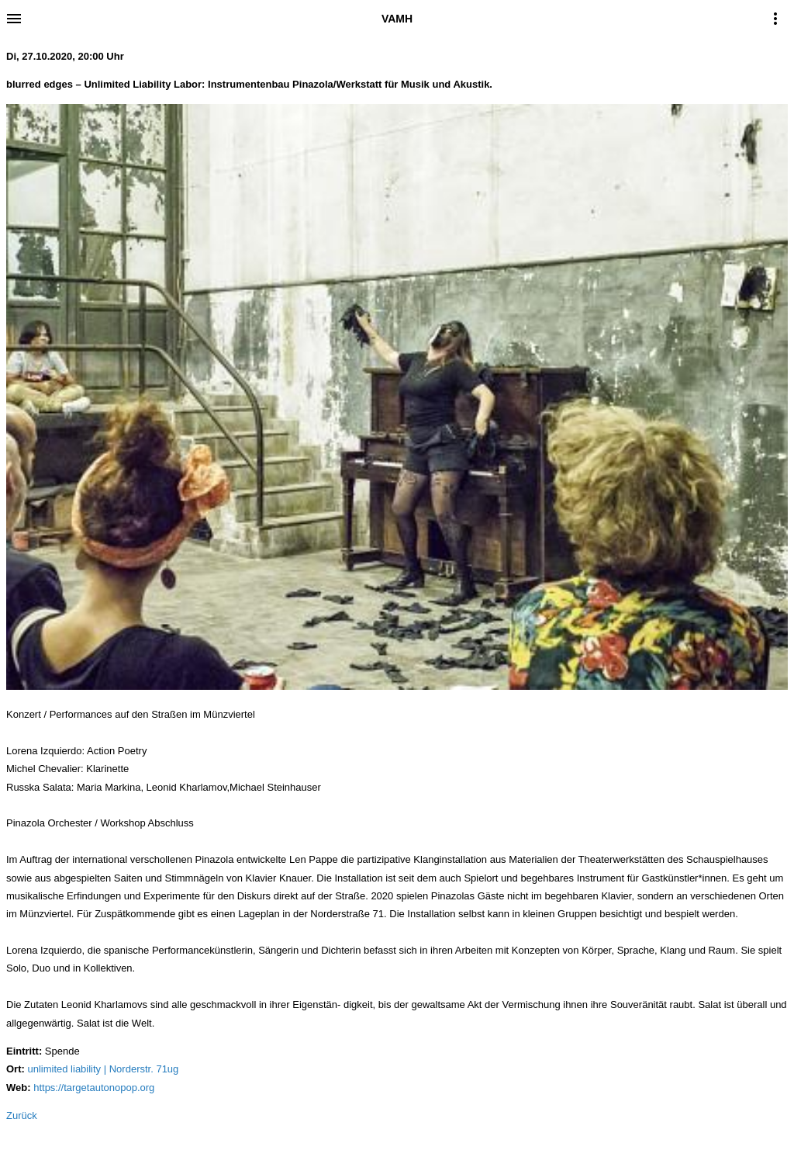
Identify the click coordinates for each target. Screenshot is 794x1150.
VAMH (397, 18)
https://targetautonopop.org (93, 1087)
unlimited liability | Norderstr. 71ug (102, 1069)
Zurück (21, 1115)
